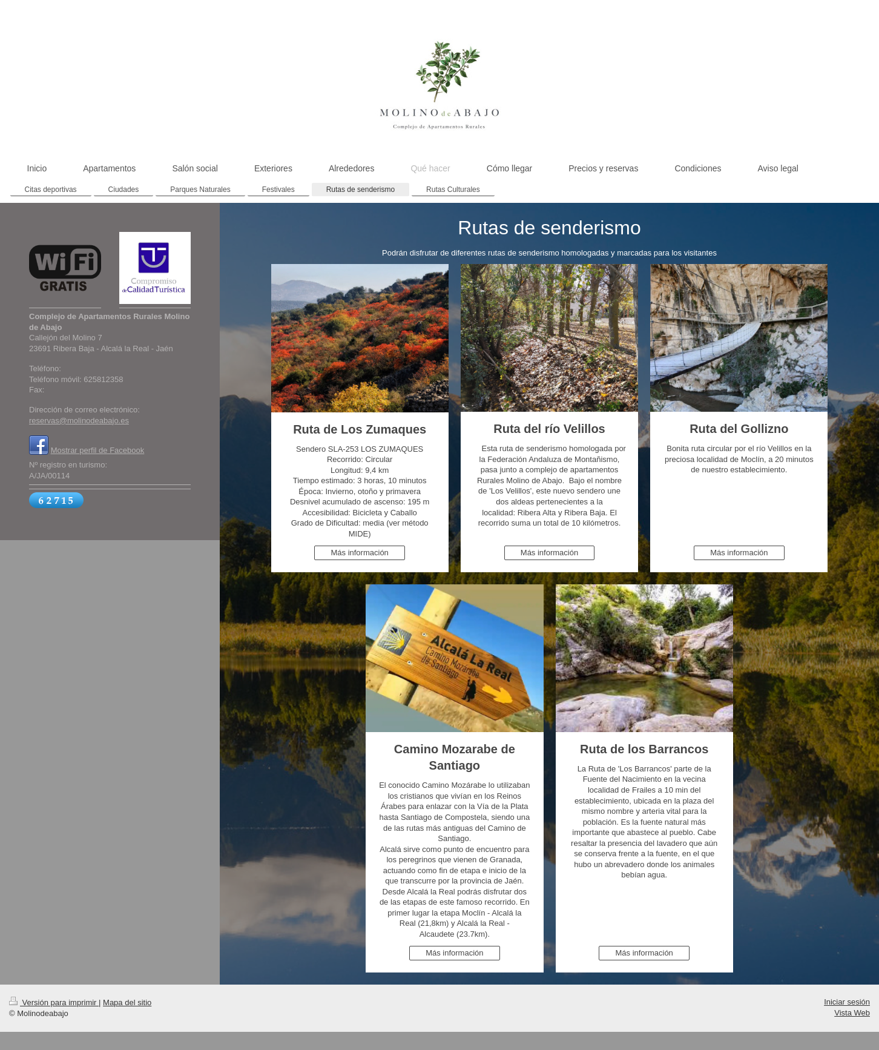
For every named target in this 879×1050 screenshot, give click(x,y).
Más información (359, 552)
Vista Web (852, 1012)
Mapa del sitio (127, 1002)
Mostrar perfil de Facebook (98, 450)
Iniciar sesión (847, 1001)
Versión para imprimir (54, 1002)
